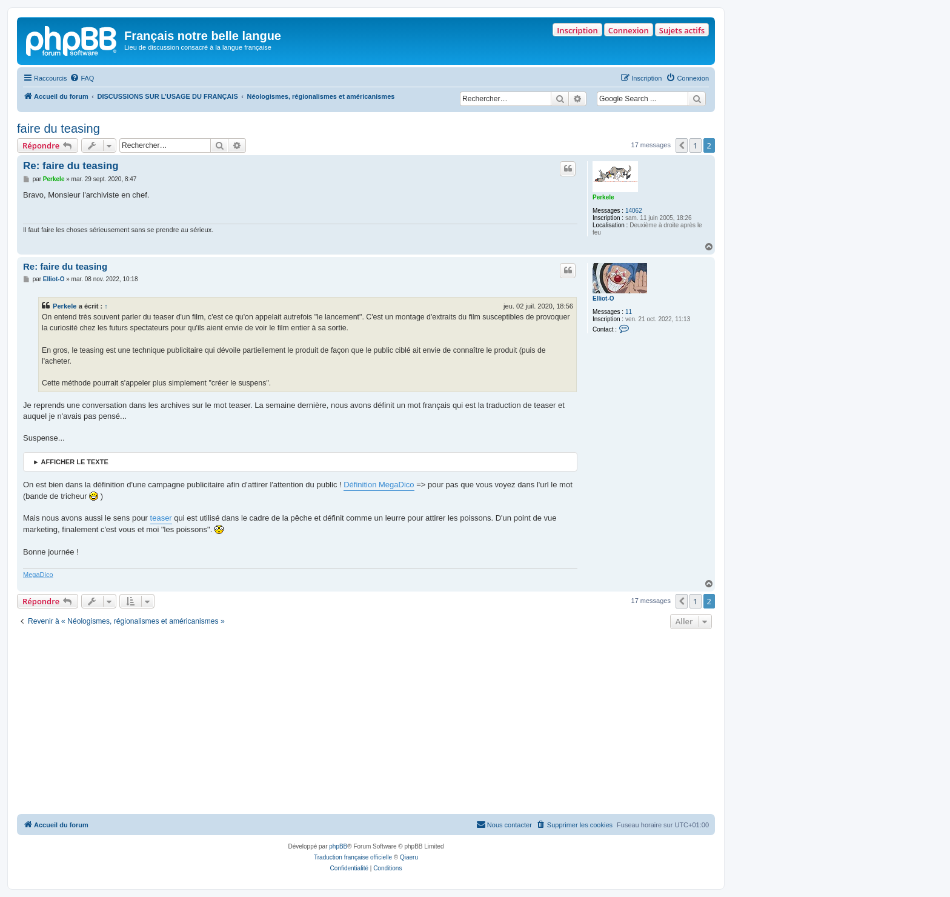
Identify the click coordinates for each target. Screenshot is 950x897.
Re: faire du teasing (71, 166)
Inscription (577, 30)
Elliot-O (603, 298)
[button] (682, 145)
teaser (161, 517)
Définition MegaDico (379, 484)
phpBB (338, 846)
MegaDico (38, 574)
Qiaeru (409, 857)
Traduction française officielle (353, 857)
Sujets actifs (682, 30)
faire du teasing (58, 128)
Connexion (628, 30)
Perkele (603, 197)
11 (628, 311)
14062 (633, 210)
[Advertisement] (366, 723)
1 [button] (695, 145)
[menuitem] (82, 78)
